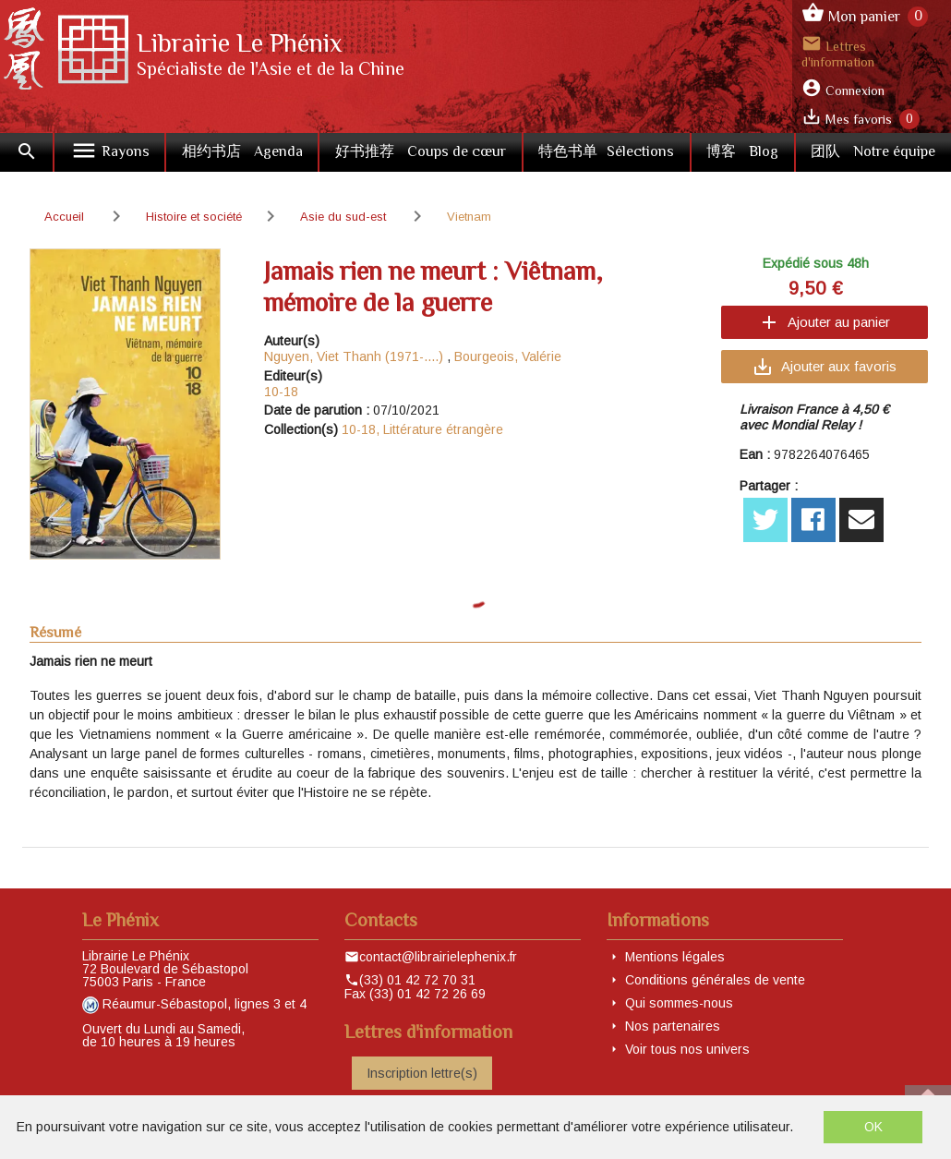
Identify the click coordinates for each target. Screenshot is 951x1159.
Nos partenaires (672, 1026)
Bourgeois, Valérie (507, 356)
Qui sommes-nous (679, 1003)
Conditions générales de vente (715, 979)
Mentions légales (675, 956)
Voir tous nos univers (687, 1049)
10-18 (281, 391)
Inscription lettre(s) (422, 1073)
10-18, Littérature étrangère (422, 429)
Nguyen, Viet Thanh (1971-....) (353, 356)
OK (873, 1126)
